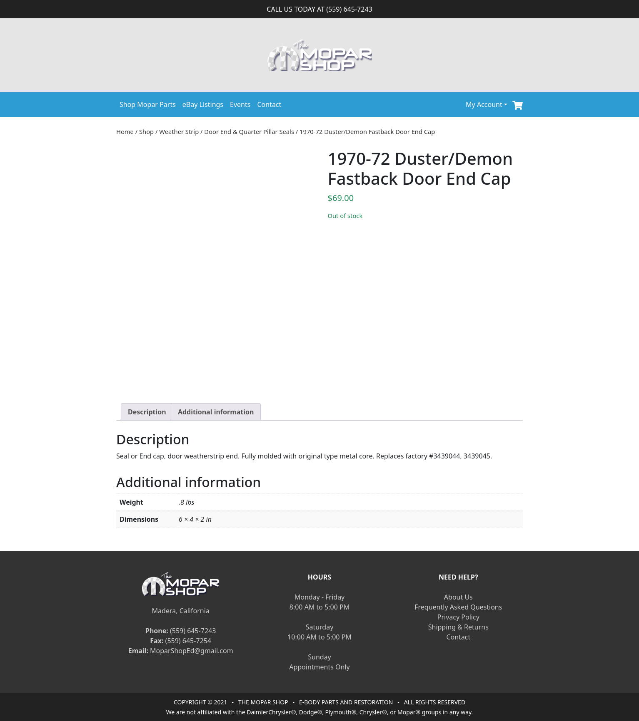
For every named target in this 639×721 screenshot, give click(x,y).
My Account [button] (484, 104)
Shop (146, 131)
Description (147, 411)
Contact (269, 104)
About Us (458, 597)
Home (125, 131)
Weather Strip (179, 131)
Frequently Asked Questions (458, 607)
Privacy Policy (458, 617)
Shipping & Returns (458, 627)
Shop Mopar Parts (148, 104)
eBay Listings (202, 104)
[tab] (147, 412)
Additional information (216, 411)
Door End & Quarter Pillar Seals (249, 131)
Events (240, 104)
